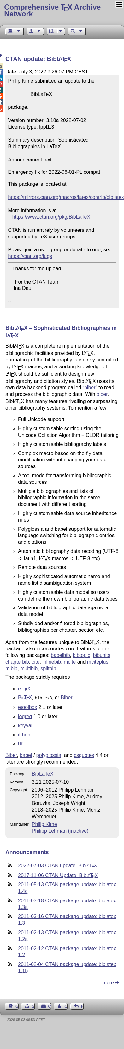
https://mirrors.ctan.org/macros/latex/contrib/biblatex (66, 197)
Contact (49, 1005)
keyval (25, 725)
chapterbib (17, 662)
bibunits (101, 655)
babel (26, 754)
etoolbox (27, 706)
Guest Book (17, 1005)
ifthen (24, 734)
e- (24, 688)
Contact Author (66, 1005)
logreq (25, 715)
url (21, 743)
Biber (66, 697)
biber (102, 394)
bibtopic (81, 655)
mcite (70, 662)
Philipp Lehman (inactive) (60, 830)
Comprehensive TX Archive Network (52, 10)
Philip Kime (44, 823)
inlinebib (51, 662)
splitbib (48, 668)
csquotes (84, 754)
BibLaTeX (43, 773)
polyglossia (48, 754)
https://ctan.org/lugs (30, 256)
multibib (29, 668)
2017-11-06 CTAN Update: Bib (58, 874)
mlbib (11, 668)
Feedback (82, 1005)
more (108, 982)
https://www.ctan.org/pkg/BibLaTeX (51, 217)
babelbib (60, 655)
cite (36, 662)
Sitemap (33, 1005)
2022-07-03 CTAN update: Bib (57, 865)
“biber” (90, 387)
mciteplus (98, 662)
